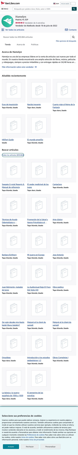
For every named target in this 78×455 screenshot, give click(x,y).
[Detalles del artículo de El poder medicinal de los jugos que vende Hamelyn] (39, 174)
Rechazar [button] (30, 447)
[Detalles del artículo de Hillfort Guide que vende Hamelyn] (13, 127)
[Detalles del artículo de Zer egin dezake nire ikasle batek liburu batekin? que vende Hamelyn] (13, 312)
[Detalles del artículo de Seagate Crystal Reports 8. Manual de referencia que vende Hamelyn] (13, 174)
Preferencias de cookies (35, 435)
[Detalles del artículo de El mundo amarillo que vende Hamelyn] (39, 127)
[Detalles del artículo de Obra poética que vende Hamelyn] (64, 275)
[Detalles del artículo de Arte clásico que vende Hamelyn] (64, 207)
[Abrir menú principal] (5, 9)
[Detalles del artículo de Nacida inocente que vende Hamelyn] (39, 92)
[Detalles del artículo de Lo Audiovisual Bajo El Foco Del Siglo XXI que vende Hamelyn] (39, 276)
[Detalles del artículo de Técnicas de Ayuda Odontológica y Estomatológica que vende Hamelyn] (13, 209)
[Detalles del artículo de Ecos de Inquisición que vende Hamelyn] (13, 92)
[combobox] (42, 9)
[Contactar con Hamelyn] (71, 29)
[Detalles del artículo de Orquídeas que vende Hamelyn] (13, 345)
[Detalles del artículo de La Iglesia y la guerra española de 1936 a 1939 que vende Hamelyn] (13, 382)
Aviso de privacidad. (36, 440)
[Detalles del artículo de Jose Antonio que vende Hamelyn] (64, 242)
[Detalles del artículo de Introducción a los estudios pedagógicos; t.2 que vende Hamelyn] (39, 347)
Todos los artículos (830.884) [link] (13, 155)
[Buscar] (74, 9)
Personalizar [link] (50, 446)
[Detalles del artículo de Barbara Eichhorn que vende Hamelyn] (13, 242)
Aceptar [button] (11, 447)
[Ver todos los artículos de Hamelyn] (12, 29)
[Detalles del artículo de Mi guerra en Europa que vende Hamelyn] (39, 242)
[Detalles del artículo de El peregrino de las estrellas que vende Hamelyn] (39, 382)
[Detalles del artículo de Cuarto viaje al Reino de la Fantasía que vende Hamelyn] (64, 94)
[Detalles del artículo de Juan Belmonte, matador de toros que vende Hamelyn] (13, 276)
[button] (73, 37)
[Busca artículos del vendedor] (34, 37)
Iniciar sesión (65, 3)
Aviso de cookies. (27, 437)
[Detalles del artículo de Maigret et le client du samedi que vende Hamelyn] (39, 312)
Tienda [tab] (7, 45)
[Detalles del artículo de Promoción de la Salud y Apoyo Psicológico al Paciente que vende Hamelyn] (39, 209)
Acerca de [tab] (21, 45)
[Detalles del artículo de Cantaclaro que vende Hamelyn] (64, 172)
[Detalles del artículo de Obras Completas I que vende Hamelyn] (64, 345)
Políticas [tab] (34, 45)
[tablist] (21, 44)
